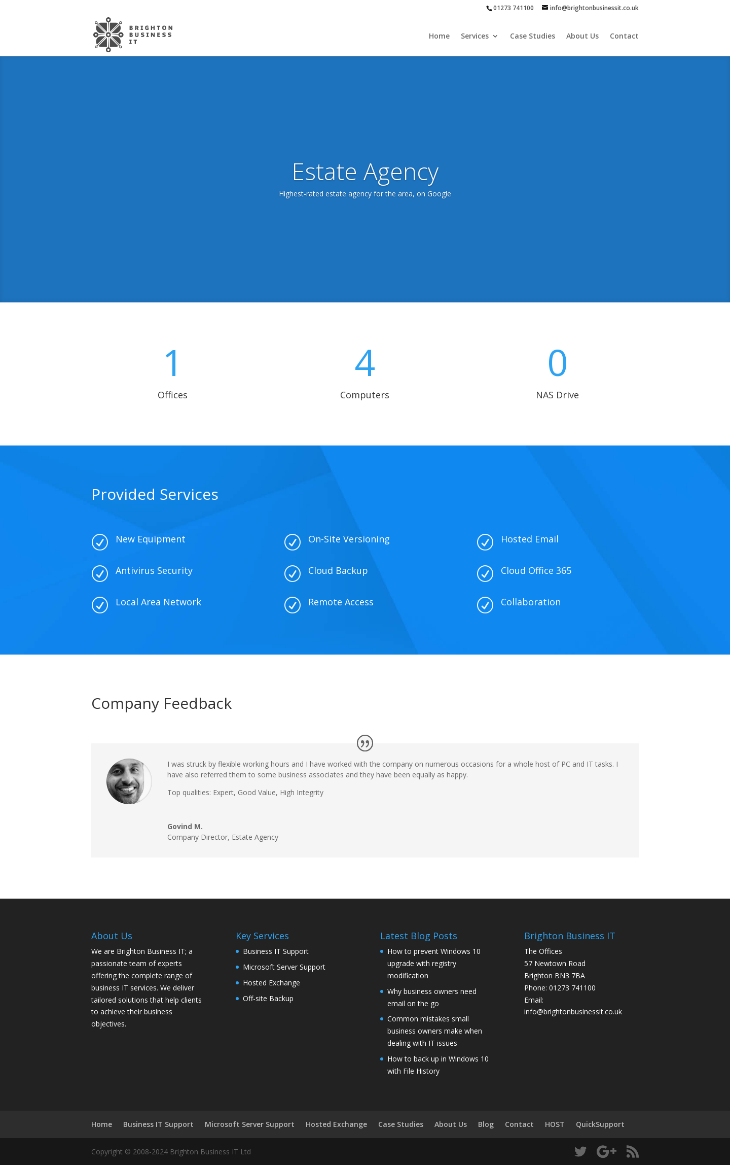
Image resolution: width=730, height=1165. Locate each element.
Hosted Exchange (271, 982)
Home (439, 36)
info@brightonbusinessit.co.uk (573, 1011)
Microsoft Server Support (284, 967)
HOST (555, 1124)
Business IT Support (276, 951)
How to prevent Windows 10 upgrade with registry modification (434, 963)
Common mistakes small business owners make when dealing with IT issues (434, 1031)
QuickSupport (600, 1124)
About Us (582, 36)
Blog (486, 1124)
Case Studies (532, 36)
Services (475, 36)
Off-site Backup (268, 998)
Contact (624, 36)
